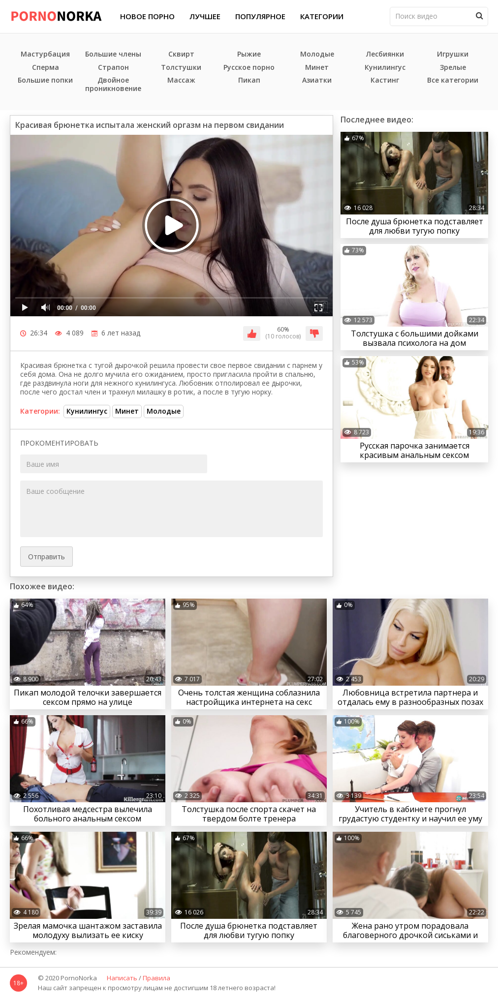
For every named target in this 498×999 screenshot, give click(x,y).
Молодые (317, 54)
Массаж (181, 80)
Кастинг (385, 80)
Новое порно (147, 16)
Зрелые (453, 67)
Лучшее (204, 16)
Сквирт (181, 54)
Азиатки (317, 80)
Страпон (113, 67)
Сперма (45, 67)
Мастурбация (45, 54)
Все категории (452, 80)
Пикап (249, 80)
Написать (122, 978)
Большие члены (113, 54)
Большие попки (45, 80)
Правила (156, 978)
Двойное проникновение (113, 84)
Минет (317, 67)
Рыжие (249, 54)
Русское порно (249, 67)
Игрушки (452, 54)
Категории (321, 16)
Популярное (260, 16)
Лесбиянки (385, 54)
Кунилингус (385, 67)
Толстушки (181, 67)
